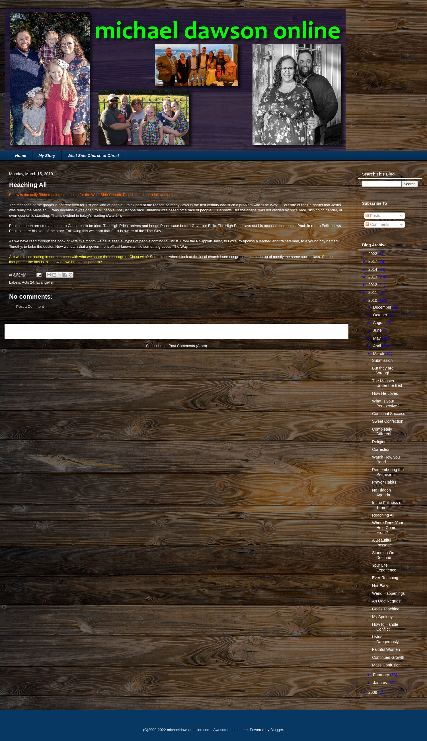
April (377, 346)
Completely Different (382, 431)
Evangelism (45, 282)
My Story (46, 155)
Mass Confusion (386, 665)
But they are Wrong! (383, 370)
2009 (373, 692)
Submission (382, 360)
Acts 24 (113, 215)
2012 (373, 284)
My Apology (382, 616)
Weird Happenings (388, 593)
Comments (377, 224)
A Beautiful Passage (382, 542)
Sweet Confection (387, 421)
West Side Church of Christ (93, 155)
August (379, 322)
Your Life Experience (384, 567)
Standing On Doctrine (383, 555)
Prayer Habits (384, 482)
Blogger (276, 730)
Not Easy (380, 585)
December (382, 307)
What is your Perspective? (385, 403)
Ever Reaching (385, 577)
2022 (373, 253)
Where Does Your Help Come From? (387, 528)
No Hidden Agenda (381, 492)
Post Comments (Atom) (188, 346)
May (377, 338)
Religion (379, 441)
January (380, 682)
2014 (373, 269)
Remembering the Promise (388, 472)
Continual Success (388, 413)
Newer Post (20, 331)
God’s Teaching (385, 609)
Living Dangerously (385, 639)
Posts (373, 215)
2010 (373, 300)
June (378, 330)
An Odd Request (387, 601)
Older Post (333, 331)
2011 (373, 292)
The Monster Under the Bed (387, 383)
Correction (381, 449)
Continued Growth (388, 657)
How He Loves (385, 393)
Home (20, 155)
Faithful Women (386, 649)
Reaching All (383, 515)
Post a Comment (30, 306)
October (380, 315)
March (379, 353)
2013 (373, 277)
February (381, 674)
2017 (373, 261)
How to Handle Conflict (385, 626)
